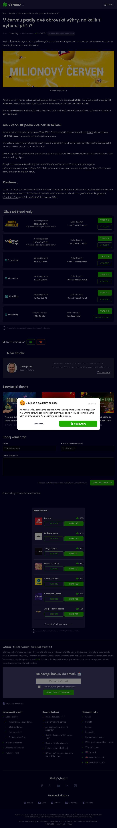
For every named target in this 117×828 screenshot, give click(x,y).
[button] (92, 402)
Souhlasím (80, 424)
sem (68, 415)
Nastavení (38, 423)
